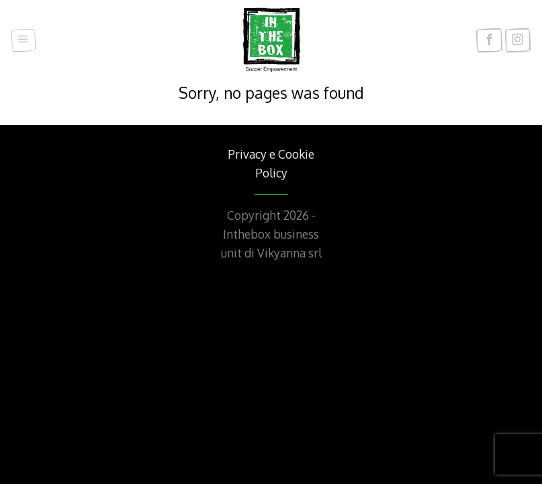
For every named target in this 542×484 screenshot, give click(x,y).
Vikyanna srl (289, 252)
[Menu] (23, 40)
